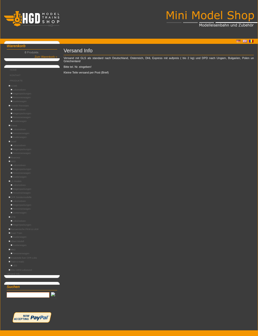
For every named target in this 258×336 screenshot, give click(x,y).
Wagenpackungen (21, 93)
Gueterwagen (19, 101)
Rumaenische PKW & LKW (24, 229)
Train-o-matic (16, 261)
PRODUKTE (16, 80)
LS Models (15, 181)
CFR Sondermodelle (20, 197)
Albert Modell (16, 241)
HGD (12, 161)
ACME (13, 86)
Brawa (13, 125)
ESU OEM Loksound (20, 270)
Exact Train (15, 233)
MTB (12, 217)
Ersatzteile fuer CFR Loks (23, 258)
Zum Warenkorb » (46, 56)
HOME (13, 70)
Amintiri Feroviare (19, 105)
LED (14, 265)
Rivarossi (14, 157)
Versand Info (13, 274)
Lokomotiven (18, 89)
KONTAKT (15, 75)
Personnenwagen (21, 97)
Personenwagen (20, 133)
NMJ (12, 249)
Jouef (12, 141)
